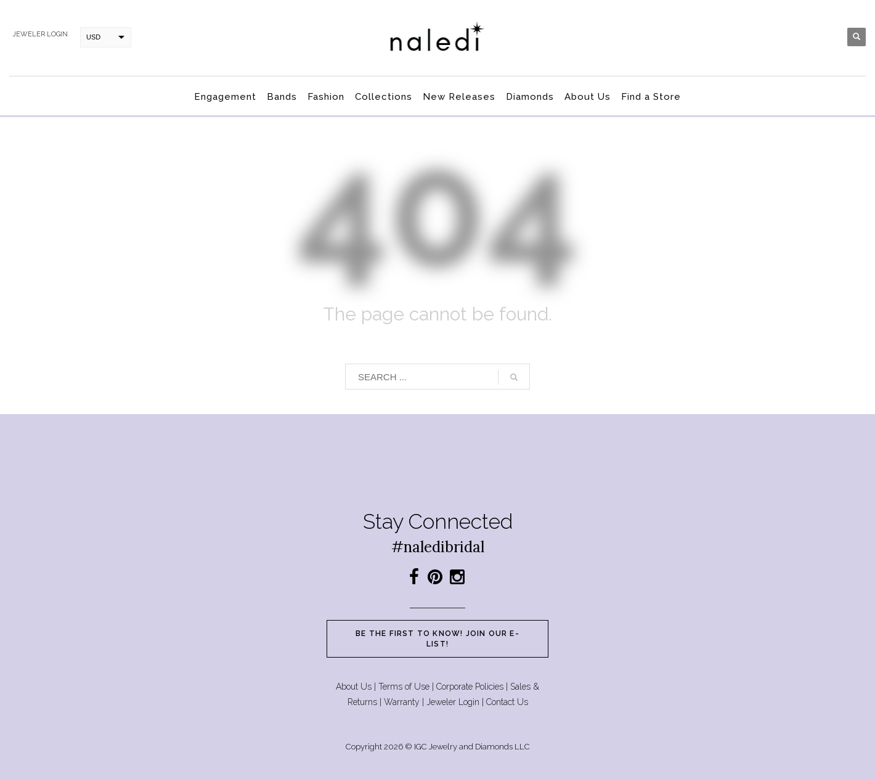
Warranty (402, 702)
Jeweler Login (452, 702)
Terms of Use (403, 686)
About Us (354, 686)
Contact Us (507, 702)
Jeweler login (40, 34)
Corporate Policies (469, 686)
